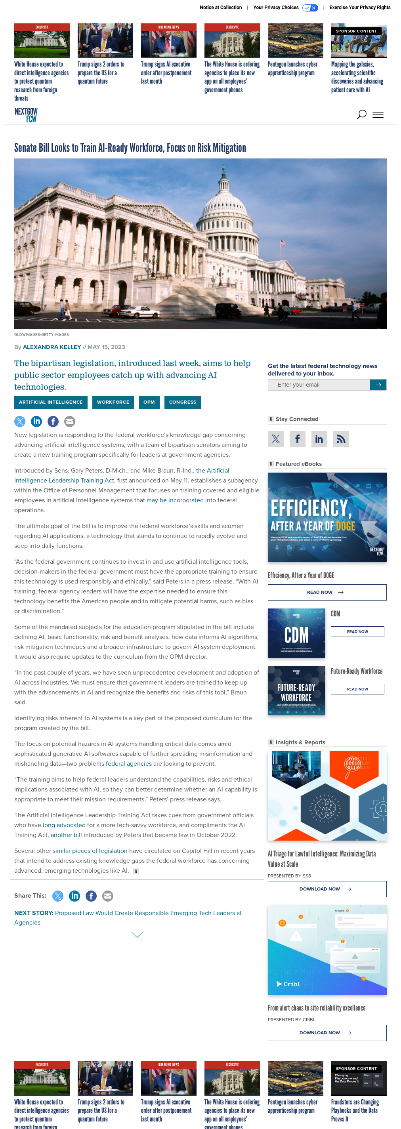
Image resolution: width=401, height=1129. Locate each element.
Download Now (327, 889)
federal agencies (129, 763)
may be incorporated (175, 500)
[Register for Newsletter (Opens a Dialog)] (378, 385)
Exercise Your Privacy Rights (360, 7)
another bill (66, 834)
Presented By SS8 (289, 875)
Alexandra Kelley (52, 347)
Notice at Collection (221, 7)
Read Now (327, 592)
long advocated (64, 825)
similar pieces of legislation (90, 850)
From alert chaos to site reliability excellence (316, 1008)
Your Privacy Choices (286, 7)
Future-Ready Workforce (356, 671)
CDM (335, 613)
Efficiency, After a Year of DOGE (301, 575)
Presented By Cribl (291, 1019)
